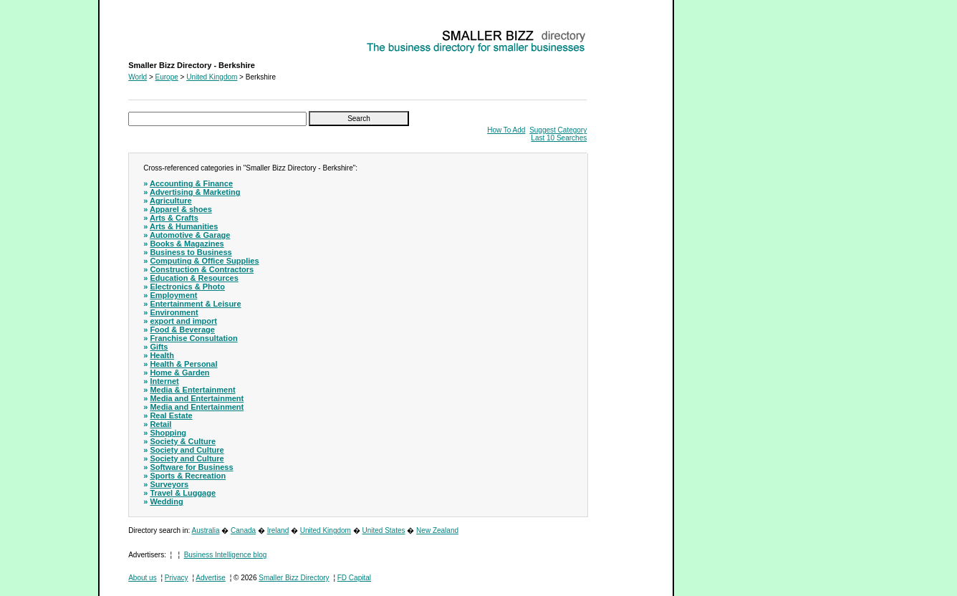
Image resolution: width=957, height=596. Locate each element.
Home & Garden (179, 372)
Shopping (168, 432)
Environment (174, 312)
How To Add (506, 130)
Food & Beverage (182, 329)
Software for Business (191, 467)
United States (383, 530)
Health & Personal (183, 364)
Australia (206, 530)
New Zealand (437, 530)
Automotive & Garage (190, 235)
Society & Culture (183, 441)
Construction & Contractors (202, 269)
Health (162, 355)
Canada (243, 530)
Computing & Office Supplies (204, 260)
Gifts (159, 346)
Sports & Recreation (188, 475)
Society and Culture (186, 450)
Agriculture (171, 200)
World (137, 77)
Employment (173, 295)
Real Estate (171, 415)
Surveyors (169, 484)
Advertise (211, 578)
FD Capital (354, 578)
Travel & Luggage (183, 493)
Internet (164, 381)
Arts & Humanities (184, 226)
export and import (183, 321)
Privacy (176, 578)
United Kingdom (211, 77)
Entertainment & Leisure (195, 303)
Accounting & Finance (191, 183)
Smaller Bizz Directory (294, 578)
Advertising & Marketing (195, 192)
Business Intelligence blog (225, 555)
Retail (160, 424)
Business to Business (190, 252)
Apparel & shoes (181, 209)
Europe (166, 77)
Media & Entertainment (192, 389)
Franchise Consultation (193, 338)
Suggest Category (558, 130)
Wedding (166, 501)
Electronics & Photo (187, 286)
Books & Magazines (186, 243)
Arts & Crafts (174, 217)
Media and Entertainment (197, 398)
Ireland (278, 530)
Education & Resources (194, 278)
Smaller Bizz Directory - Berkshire (181, 33)
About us (142, 578)
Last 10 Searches (559, 138)
